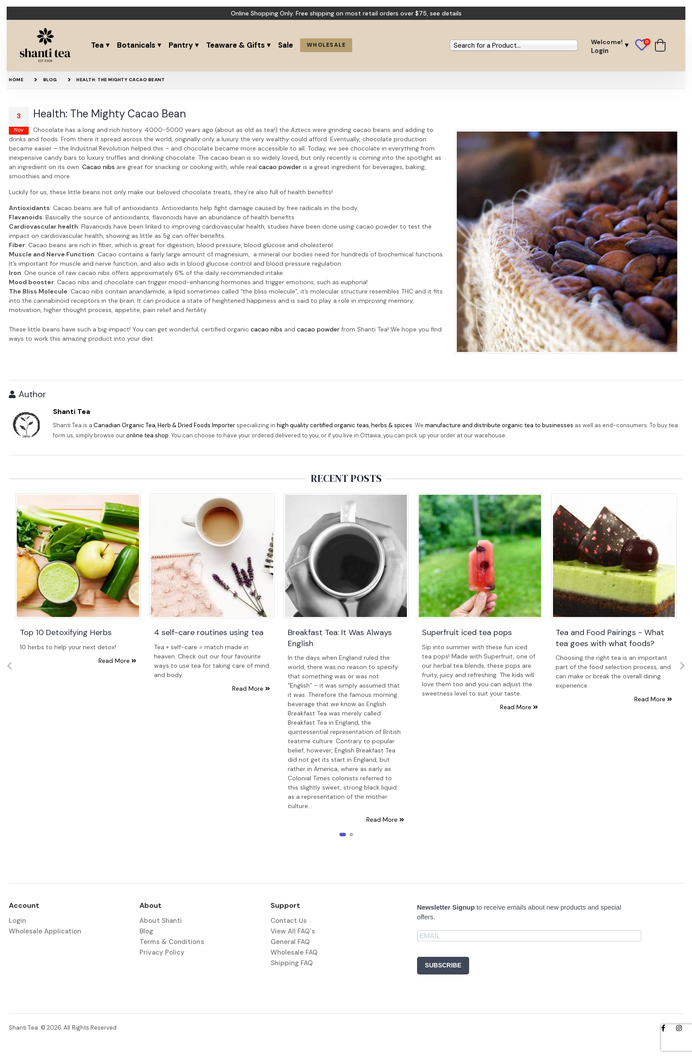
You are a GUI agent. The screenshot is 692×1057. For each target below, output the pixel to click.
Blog (50, 80)
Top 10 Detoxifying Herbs (66, 632)
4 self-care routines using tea (208, 632)
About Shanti (160, 920)
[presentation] (9, 666)
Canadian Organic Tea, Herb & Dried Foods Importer (164, 425)
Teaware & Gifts (235, 45)
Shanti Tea (71, 411)
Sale (285, 45)
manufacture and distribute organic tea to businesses (499, 425)
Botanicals (136, 45)
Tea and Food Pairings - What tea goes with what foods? (610, 637)
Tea (97, 45)
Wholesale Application (45, 931)
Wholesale (326, 45)
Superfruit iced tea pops (467, 632)
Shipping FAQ (292, 963)
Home (16, 80)
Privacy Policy (161, 952)
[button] (645, 45)
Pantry (181, 45)
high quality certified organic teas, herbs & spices (344, 425)
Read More (117, 661)
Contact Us (289, 920)
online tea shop (147, 435)
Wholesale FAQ (294, 952)
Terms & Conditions (171, 941)
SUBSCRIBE (443, 965)
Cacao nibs (98, 167)
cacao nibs (266, 329)
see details (446, 13)
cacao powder (280, 167)
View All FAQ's (293, 931)
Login (17, 920)
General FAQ (290, 941)
